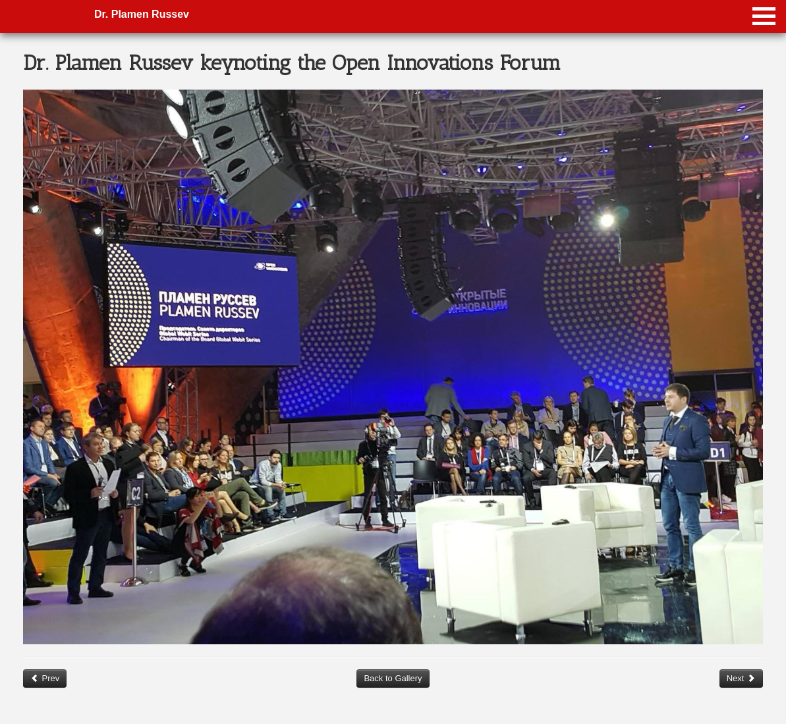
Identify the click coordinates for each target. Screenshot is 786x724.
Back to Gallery (393, 678)
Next (741, 678)
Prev (44, 678)
